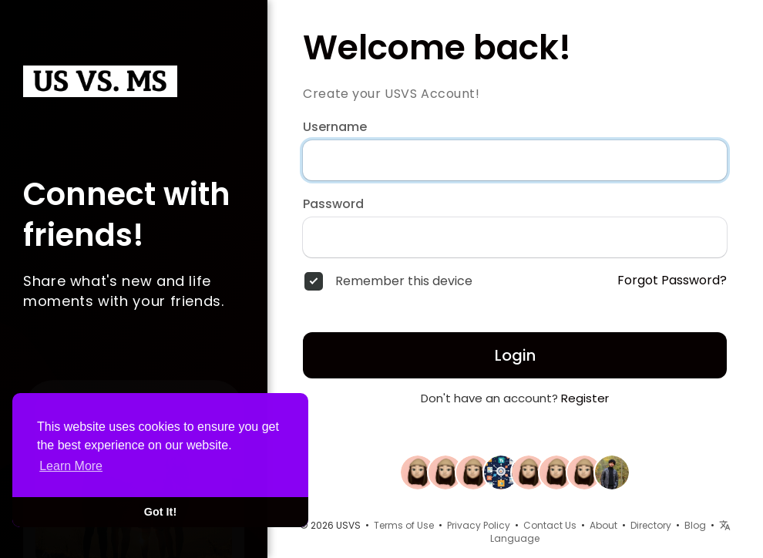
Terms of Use (404, 525)
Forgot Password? (672, 280)
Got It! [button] (160, 512)
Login (515, 355)
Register (585, 398)
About (603, 525)
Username (335, 127)
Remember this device (403, 281)
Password (333, 204)
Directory (650, 525)
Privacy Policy (478, 525)
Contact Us (549, 525)
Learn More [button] (71, 465)
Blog (695, 525)
